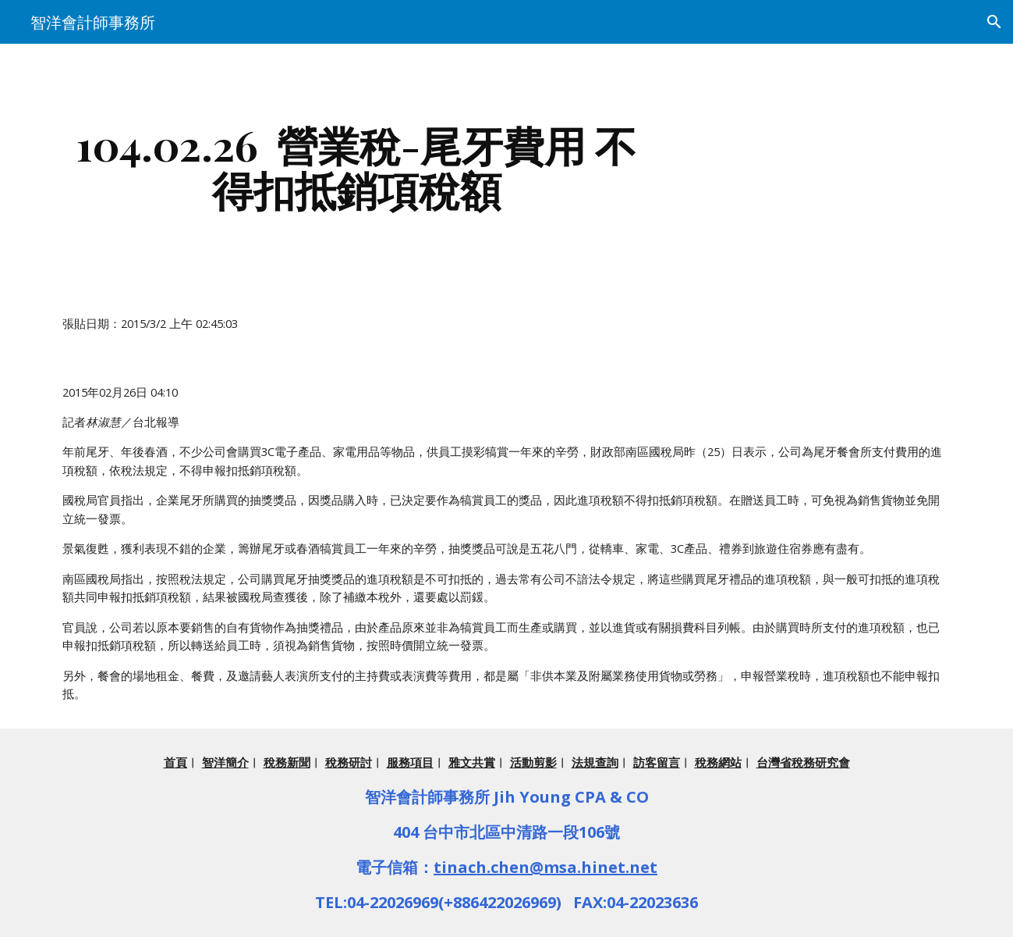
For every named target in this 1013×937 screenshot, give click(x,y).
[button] (994, 22)
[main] (356, 166)
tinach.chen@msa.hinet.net (545, 867)
